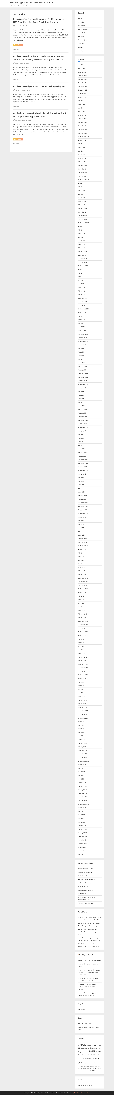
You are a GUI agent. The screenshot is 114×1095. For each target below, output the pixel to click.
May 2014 (81, 560)
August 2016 (82, 474)
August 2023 (82, 183)
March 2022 (82, 244)
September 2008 (83, 804)
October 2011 (82, 671)
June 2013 (81, 599)
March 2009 (82, 782)
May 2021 (81, 280)
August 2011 (82, 678)
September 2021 (83, 266)
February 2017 (82, 452)
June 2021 (81, 276)
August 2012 (82, 635)
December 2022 (83, 212)
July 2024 (81, 144)
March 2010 (81, 739)
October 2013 (82, 585)
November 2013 (83, 582)
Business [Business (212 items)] (99, 1045)
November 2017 (83, 420)
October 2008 (82, 800)
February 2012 (82, 657)
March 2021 (81, 287)
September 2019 (83, 341)
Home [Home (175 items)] (86, 1052)
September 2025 (83, 94)
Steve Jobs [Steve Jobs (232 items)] (80, 1068)
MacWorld (81, 47)
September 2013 (83, 589)
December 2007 (83, 836)
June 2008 (81, 815)
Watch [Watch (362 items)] (79, 1071)
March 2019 (81, 363)
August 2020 (82, 312)
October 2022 (82, 219)
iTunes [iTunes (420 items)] (99, 1055)
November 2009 (83, 754)
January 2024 (82, 165)
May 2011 (81, 689)
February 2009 (82, 786)
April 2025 (81, 111)
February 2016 (82, 495)
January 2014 (82, 574)
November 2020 (83, 302)
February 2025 (82, 119)
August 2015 (82, 517)
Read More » (18, 45)
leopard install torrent (85, 872)
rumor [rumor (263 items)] (96, 1066)
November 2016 (83, 463)
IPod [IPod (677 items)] (89, 1055)
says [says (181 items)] (99, 1066)
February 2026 (82, 76)
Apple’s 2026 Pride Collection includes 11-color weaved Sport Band (88, 932)
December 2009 (83, 750)
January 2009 (82, 790)
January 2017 (82, 456)
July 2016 (81, 477)
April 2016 (81, 488)
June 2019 (81, 352)
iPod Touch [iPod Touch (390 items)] (94, 1055)
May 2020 (81, 323)
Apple (17, 49)
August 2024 (82, 140)
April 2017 (81, 445)
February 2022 (82, 248)
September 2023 (83, 180)
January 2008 (82, 833)
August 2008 (82, 808)
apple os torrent (83, 886)
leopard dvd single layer (85, 890)
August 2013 (82, 592)
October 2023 (82, 176)
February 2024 (82, 162)
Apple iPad (81, 25)
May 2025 (81, 108)
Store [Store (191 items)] (84, 1068)
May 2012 (81, 646)
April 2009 (81, 779)
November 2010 (83, 711)
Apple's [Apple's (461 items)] (89, 1045)
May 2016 (81, 485)
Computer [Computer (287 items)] (83, 1048)
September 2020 (83, 309)
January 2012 (82, 660)
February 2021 (82, 291)
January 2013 (82, 617)
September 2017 (83, 427)
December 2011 (83, 664)
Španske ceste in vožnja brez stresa (89, 960)
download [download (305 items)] (95, 1048)
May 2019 (81, 355)
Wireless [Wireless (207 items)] (88, 1071)
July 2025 (81, 101)
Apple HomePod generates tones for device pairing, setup (40, 86)
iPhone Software (83, 40)
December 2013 (83, 578)
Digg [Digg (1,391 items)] (91, 1048)
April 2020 (81, 327)
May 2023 (81, 194)
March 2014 (81, 567)
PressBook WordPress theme (82, 1092)
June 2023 (81, 190)
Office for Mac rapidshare (86, 903)
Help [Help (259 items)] (83, 1052)
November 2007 (83, 840)
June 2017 (81, 438)
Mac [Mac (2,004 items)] (83, 1058)
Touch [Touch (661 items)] (95, 1068)
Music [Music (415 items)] (79, 1066)
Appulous (81, 36)
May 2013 (81, 603)
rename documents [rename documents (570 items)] (89, 1066)
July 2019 (81, 348)
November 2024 (83, 129)
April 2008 (81, 822)
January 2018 (82, 413)
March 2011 (81, 696)
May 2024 (81, 151)
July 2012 (81, 639)
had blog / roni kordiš (85, 1023)
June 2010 (81, 729)
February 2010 (82, 743)
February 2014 (82, 571)
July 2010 (81, 725)
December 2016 (83, 459)
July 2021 (81, 273)
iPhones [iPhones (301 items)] (86, 1055)
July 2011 (81, 682)
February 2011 (82, 700)
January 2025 (82, 122)
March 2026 (82, 72)
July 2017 (81, 434)
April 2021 (81, 284)
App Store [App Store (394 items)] (93, 1045)
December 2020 (83, 298)
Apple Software (83, 29)
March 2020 (82, 330)
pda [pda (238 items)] (82, 1066)
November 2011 (83, 668)
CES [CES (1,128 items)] (79, 1048)
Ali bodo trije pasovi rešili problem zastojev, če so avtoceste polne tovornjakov (89, 972)
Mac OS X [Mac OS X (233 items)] (84, 1063)
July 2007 (81, 854)
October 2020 (82, 305)
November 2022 (83, 215)
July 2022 (81, 230)
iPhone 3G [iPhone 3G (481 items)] (81, 1055)
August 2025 (82, 97)
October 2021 (82, 262)
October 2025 (82, 90)
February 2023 (82, 205)
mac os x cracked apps (85, 868)
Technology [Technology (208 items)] (88, 1068)
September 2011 (83, 675)
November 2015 (83, 506)
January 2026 (82, 79)
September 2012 (83, 632)
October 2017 (82, 424)
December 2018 (83, 373)
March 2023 (82, 201)
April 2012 (81, 650)
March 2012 (81, 653)
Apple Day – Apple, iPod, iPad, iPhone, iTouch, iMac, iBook (31, 3)
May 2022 (81, 237)
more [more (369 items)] (97, 1063)
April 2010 (81, 736)
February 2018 (82, 409)
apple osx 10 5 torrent (85, 883)
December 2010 (83, 707)
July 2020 (81, 316)
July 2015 (81, 521)
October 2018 (82, 381)
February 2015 (82, 538)
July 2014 (81, 553)
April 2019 (81, 359)
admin (29, 26)
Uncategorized (82, 51)
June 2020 (81, 320)
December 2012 (83, 621)
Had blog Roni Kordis (86, 955)
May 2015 (81, 528)
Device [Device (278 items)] (87, 1048)
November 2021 (83, 259)
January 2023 (82, 208)
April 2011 (81, 693)
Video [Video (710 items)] (99, 1068)
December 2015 (83, 503)
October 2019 (82, 337)
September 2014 (83, 546)
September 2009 (83, 761)
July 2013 (81, 596)
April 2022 (81, 241)
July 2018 (81, 391)
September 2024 (83, 137)
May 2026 (81, 65)
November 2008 (83, 797)
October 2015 (82, 510)
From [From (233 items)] (100, 1048)
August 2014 (82, 549)
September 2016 (83, 470)
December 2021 (83, 255)
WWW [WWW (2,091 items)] (92, 1071)
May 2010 (81, 732)
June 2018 (81, 395)
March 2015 (81, 535)
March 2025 (82, 115)
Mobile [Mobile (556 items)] (93, 1063)
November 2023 (83, 172)
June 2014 (81, 556)
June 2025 (81, 104)
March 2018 (81, 406)
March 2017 (81, 449)
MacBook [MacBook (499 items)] (88, 1058)
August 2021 (82, 269)
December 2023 (83, 169)
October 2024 (82, 133)
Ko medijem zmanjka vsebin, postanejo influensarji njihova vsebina (87, 987)
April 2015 (81, 531)
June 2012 (81, 643)
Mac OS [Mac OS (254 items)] (93, 1058)
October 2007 (82, 844)
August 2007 (82, 851)
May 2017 (81, 442)
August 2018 (82, 388)
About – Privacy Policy (85, 1085)
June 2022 (81, 233)
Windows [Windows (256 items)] (84, 1071)
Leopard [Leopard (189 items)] (80, 1058)
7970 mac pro (82, 876)
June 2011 (81, 686)
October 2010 (82, 714)
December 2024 (83, 126)
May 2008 (81, 818)
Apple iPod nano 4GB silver (86, 879)
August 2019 (82, 345)
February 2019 (82, 366)
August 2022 (82, 226)
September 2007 (83, 847)
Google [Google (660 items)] (80, 1052)
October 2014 (82, 542)
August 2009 (82, 765)
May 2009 (81, 775)
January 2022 (82, 251)
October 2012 (82, 628)
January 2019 (82, 370)
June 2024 (81, 147)
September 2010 (83, 718)
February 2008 (82, 829)
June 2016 (81, 481)
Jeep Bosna (81, 1009)
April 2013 (81, 607)
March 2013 (81, 610)
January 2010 (82, 747)
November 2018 (83, 377)
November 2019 (83, 334)
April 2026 (81, 68)
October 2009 (82, 757)
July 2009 (81, 768)
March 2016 (81, 492)
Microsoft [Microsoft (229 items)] (89, 1063)
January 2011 (82, 704)
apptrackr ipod (82, 894)
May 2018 (81, 398)
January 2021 (82, 294)
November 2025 (83, 86)
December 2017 (83, 416)
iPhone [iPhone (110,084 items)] (97, 1051)
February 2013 (82, 614)
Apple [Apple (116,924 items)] (83, 1044)
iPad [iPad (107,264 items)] (90, 1051)
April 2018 (81, 402)
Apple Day (81, 22)
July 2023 (81, 187)
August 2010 (82, 721)
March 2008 (82, 826)
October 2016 (82, 467)
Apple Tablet (82, 33)
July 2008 (81, 811)
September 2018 (83, 384)
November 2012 (83, 625)
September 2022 (83, 223)
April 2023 (81, 198)
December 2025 (83, 83)
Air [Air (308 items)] (78, 1045)
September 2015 (83, 513)
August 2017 (82, 431)
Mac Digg (81, 43)
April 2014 (81, 564)
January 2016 (82, 499)
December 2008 (83, 793)
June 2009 (81, 772)
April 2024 (81, 155)
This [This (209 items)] (93, 1068)
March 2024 (82, 158)
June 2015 (81, 524)
